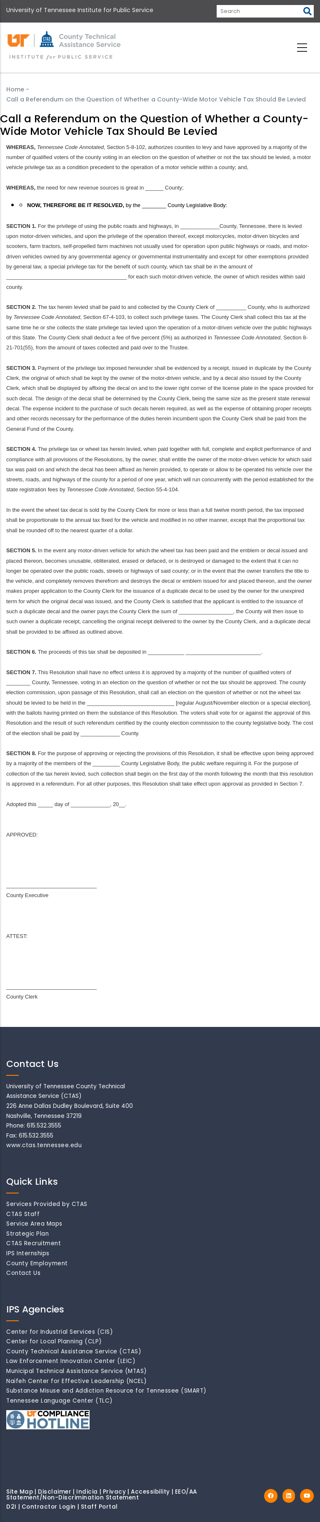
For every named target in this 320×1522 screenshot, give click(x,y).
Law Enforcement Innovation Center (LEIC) (70, 1361)
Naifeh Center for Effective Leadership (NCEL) (76, 1381)
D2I (11, 1507)
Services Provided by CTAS (47, 1204)
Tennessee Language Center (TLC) (59, 1401)
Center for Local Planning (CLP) (54, 1341)
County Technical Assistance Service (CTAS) (73, 1351)
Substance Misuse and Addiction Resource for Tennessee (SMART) (106, 1391)
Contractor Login (49, 1507)
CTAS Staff (23, 1214)
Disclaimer (54, 1492)
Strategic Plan (27, 1234)
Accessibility (150, 1492)
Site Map (19, 1492)
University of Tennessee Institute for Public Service (79, 10)
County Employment (37, 1263)
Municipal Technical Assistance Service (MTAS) (76, 1371)
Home (15, 89)
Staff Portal (99, 1507)
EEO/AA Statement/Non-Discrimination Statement (101, 1495)
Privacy (114, 1492)
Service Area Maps (34, 1224)
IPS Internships (28, 1253)
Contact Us (23, 1273)
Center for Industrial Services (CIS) (59, 1332)
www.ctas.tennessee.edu (44, 1145)
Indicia (87, 1492)
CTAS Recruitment (33, 1243)
